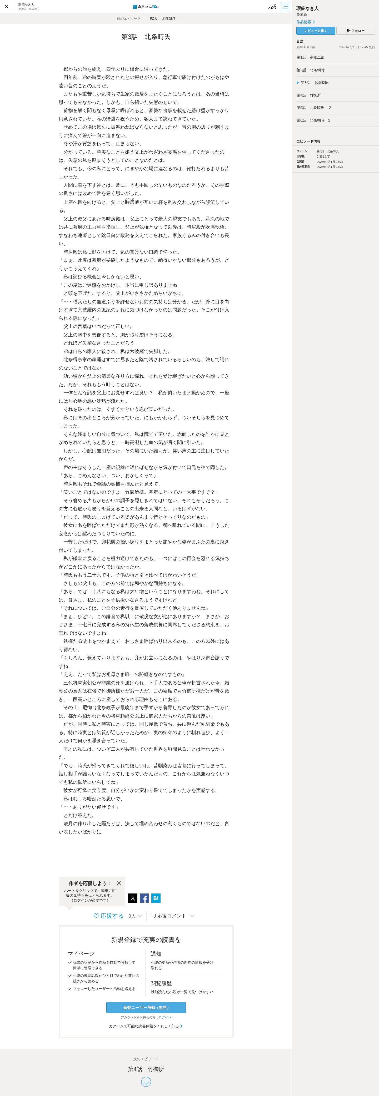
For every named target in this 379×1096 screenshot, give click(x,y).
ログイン (165, 1017)
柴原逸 (301, 14)
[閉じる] (119, 883)
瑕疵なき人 (307, 8)
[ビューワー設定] (272, 6)
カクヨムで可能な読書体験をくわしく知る (146, 1026)
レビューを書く (315, 31)
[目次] (286, 6)
